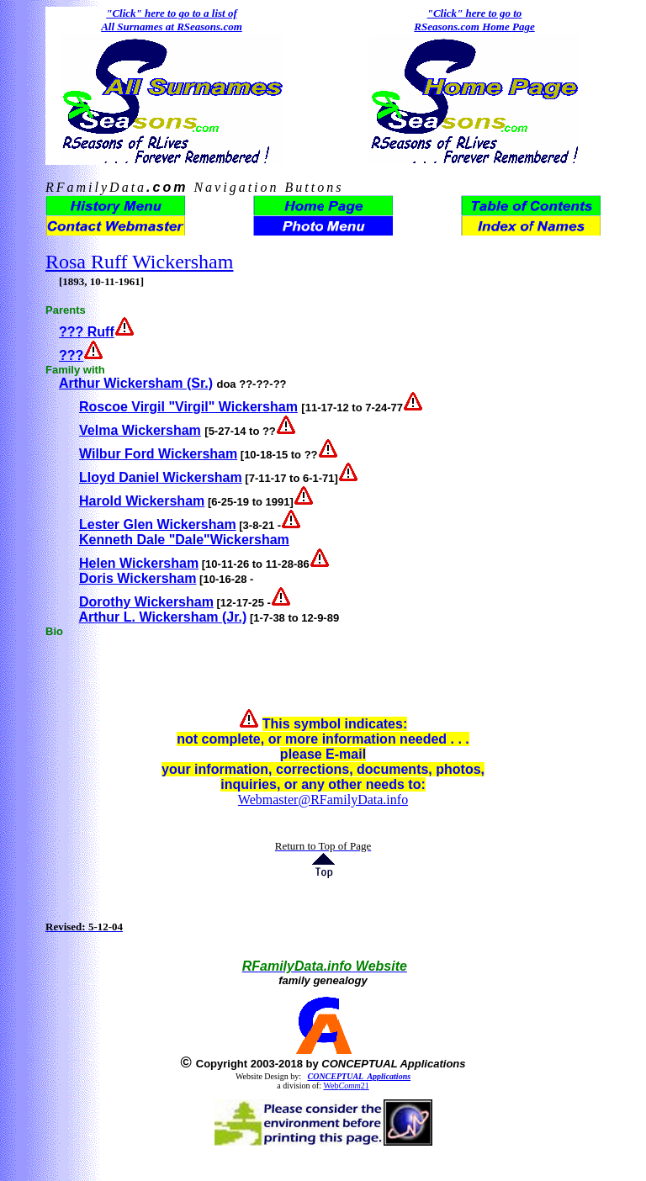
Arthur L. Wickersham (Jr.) (162, 617)
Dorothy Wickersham (146, 602)
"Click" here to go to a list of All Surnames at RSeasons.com (171, 20)
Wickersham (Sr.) (156, 383)
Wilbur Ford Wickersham (158, 454)
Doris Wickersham (137, 578)
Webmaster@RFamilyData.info (323, 799)
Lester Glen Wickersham (157, 524)
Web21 (345, 1085)
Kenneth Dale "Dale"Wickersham (184, 539)
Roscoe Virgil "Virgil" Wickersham (188, 407)
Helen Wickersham (139, 563)
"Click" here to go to (474, 13)
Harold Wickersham (141, 501)
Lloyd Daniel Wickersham (160, 477)
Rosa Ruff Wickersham (139, 262)
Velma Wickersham (140, 430)
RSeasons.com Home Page (474, 26)
